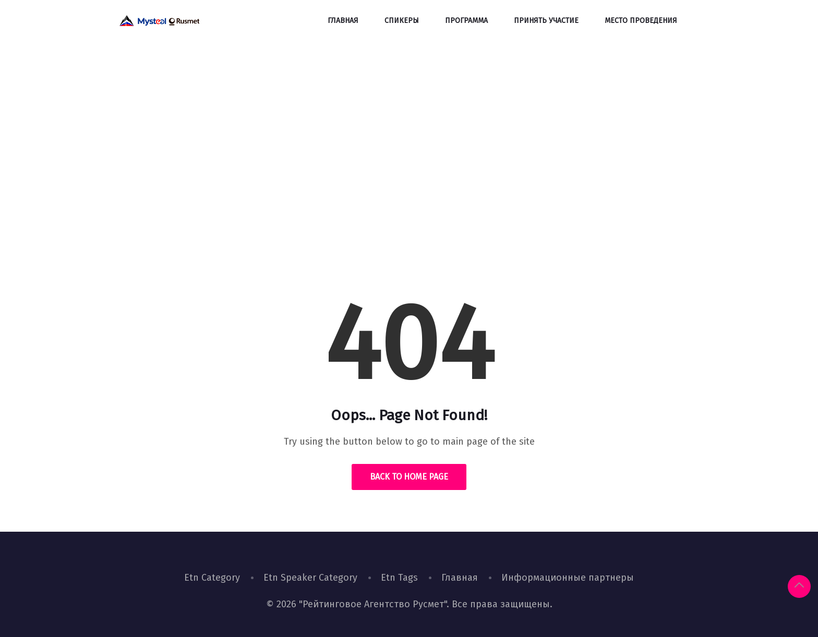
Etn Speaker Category (310, 577)
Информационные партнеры (567, 577)
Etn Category (212, 577)
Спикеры (401, 20)
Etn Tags (399, 577)
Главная (343, 20)
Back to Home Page (409, 477)
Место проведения (641, 20)
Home (373, 200)
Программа (466, 20)
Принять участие (546, 20)
